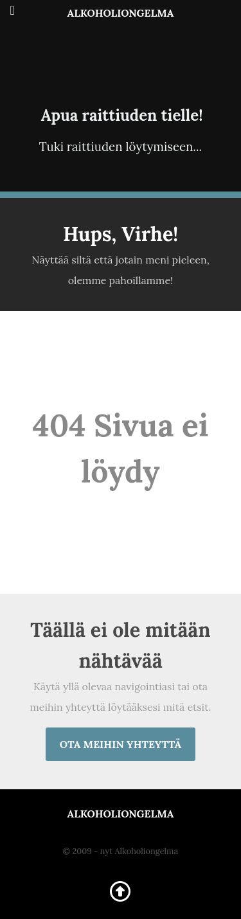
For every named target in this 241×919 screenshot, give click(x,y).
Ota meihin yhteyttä (120, 744)
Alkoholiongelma (120, 12)
